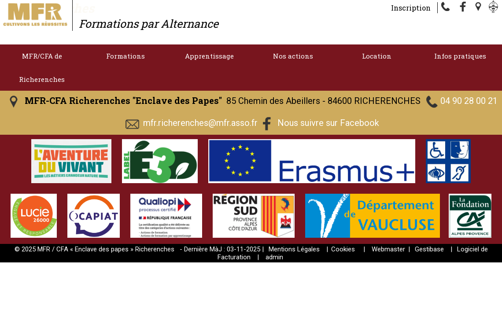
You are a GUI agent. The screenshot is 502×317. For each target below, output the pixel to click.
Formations (125, 56)
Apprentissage (209, 56)
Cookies (343, 249)
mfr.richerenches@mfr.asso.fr (200, 123)
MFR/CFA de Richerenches (42, 68)
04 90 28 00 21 (469, 101)
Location (376, 56)
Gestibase (429, 249)
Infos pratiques (460, 56)
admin (274, 257)
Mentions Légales (294, 249)
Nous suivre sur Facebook (328, 123)
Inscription (411, 7)
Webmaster (388, 249)
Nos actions (293, 56)
